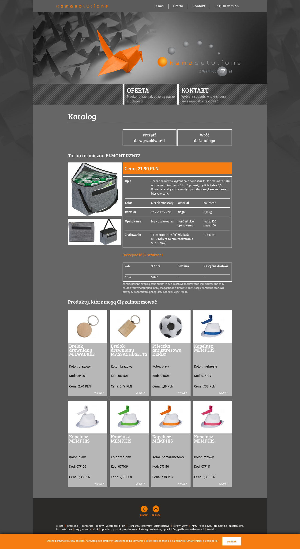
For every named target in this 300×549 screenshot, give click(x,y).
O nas (159, 6)
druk (95, 529)
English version (227, 6)
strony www (180, 525)
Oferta (178, 6)
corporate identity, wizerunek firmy (103, 525)
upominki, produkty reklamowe (119, 529)
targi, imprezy (83, 529)
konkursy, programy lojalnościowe (149, 525)
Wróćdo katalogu (204, 137)
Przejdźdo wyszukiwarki (149, 137)
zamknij (231, 541)
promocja (72, 525)
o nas (59, 525)
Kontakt (199, 6)
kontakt (211, 529)
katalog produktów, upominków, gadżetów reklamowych (171, 529)
